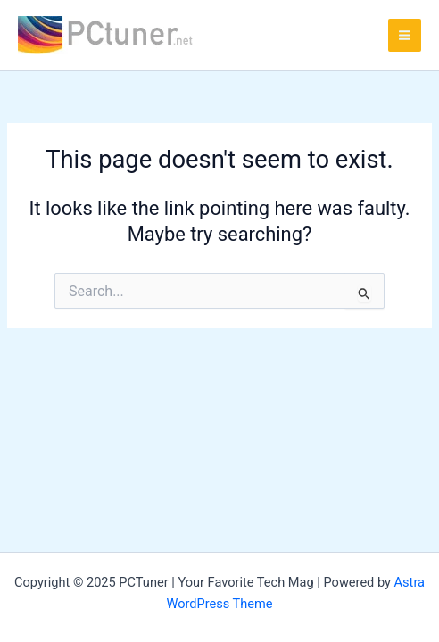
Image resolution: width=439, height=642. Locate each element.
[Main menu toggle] (404, 35)
